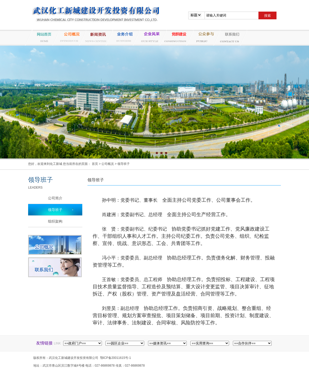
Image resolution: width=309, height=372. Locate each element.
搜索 (267, 16)
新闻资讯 (95, 38)
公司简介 (55, 198)
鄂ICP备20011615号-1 (115, 358)
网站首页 (42, 38)
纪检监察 (203, 38)
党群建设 (176, 38)
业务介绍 (122, 38)
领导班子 (123, 164)
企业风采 (149, 38)
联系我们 (230, 38)
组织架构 (55, 221)
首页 (95, 164)
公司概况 (69, 38)
